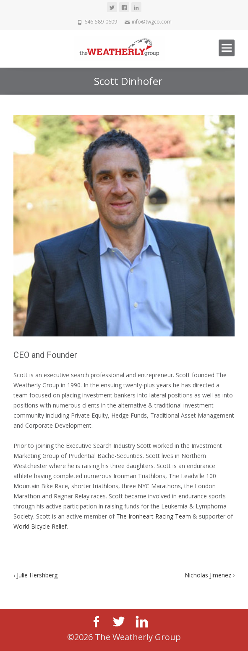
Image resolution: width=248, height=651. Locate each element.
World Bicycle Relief (40, 526)
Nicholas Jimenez (210, 575)
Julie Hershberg (35, 575)
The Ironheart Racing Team (153, 516)
